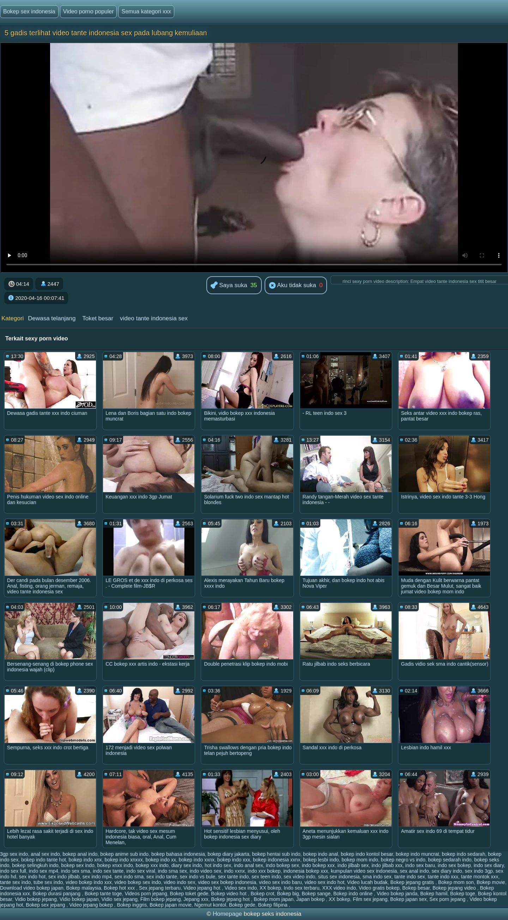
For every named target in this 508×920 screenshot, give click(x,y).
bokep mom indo (359, 859)
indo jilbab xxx (387, 865)
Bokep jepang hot (231, 899)
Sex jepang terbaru (160, 888)
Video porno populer (88, 11)
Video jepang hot (202, 888)
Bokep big (288, 893)
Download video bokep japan (32, 888)
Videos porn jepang (146, 893)
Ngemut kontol (210, 905)
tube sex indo (48, 882)
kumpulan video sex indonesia (364, 871)
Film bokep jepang (160, 899)
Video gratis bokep (379, 888)
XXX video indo (339, 888)
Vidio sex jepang (120, 899)
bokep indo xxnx (196, 859)
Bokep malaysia (83, 888)
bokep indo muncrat (417, 854)
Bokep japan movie (171, 905)
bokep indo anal (320, 854)
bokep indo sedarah (463, 854)
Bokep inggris (132, 905)
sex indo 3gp (479, 871)
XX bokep (270, 888)
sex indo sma (129, 876)
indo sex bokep (454, 865)
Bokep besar (416, 888)
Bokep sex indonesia (29, 11)
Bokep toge (462, 893)
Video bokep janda (397, 893)
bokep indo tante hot (43, 859)
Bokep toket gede (189, 893)
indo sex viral (140, 871)
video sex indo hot (324, 882)
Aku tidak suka (292, 286)
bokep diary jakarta (228, 854)
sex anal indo (414, 871)
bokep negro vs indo (403, 859)
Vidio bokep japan (79, 899)
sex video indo (299, 876)
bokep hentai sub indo (276, 854)
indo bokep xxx (318, 865)
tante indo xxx (443, 876)
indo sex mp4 (43, 871)
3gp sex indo (14, 854)
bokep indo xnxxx (124, 859)
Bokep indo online (353, 893)
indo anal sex (248, 865)
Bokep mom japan (274, 899)
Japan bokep (311, 899)
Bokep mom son (456, 882)
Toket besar (97, 318)
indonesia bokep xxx (305, 871)
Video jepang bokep (91, 905)
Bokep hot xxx (120, 888)
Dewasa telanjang (51, 318)
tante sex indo (15, 882)
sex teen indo (266, 876)
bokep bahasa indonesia (178, 854)
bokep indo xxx (233, 859)
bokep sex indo (78, 865)
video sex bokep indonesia (227, 882)
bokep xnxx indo (115, 865)
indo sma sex (172, 871)
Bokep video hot (229, 893)
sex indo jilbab (64, 876)
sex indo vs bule (197, 876)
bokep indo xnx (85, 859)
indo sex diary (489, 865)
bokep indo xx (161, 859)
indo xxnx (234, 871)
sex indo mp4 (97, 876)
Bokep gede (242, 905)
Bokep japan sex (408, 899)
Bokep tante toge (103, 893)
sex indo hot (32, 876)
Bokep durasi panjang (57, 893)
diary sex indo (186, 865)
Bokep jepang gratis (413, 882)
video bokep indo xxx (89, 882)
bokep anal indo (79, 854)
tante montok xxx (479, 876)
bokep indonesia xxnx (277, 859)
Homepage (227, 913)
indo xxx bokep (264, 871)
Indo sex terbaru (301, 888)
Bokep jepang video (455, 888)
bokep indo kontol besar (367, 854)
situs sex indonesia (338, 876)
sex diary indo (446, 871)
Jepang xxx (195, 899)
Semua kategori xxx (146, 11)
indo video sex (206, 871)
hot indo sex (218, 865)
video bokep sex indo (138, 882)
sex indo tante (161, 876)
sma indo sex (376, 876)
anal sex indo (45, 854)
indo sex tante (108, 871)
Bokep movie (491, 882)
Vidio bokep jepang (36, 899)
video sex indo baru (280, 882)
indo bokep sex (282, 865)
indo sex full (13, 871)
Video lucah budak (367, 882)
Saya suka (229, 286)
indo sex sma (75, 871)
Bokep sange (316, 893)
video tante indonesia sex (154, 318)
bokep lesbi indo (321, 859)
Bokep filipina (273, 905)
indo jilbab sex (353, 865)
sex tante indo (233, 876)
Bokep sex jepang (46, 905)
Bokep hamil (433, 893)
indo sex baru (420, 865)
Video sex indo (240, 888)
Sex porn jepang (448, 899)
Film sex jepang (370, 899)
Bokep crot (262, 893)
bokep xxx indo (152, 865)
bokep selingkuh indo (35, 865)
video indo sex (179, 882)
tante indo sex (409, 876)
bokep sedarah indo (449, 859)
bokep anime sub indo (124, 854)
